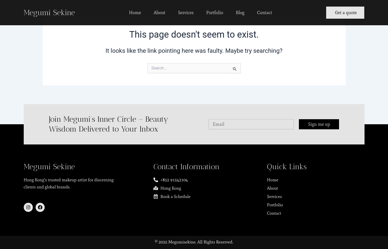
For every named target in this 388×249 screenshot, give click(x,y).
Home (135, 12)
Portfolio (214, 12)
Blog (240, 12)
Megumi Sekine (49, 12)
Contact (264, 12)
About (159, 12)
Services (186, 12)
